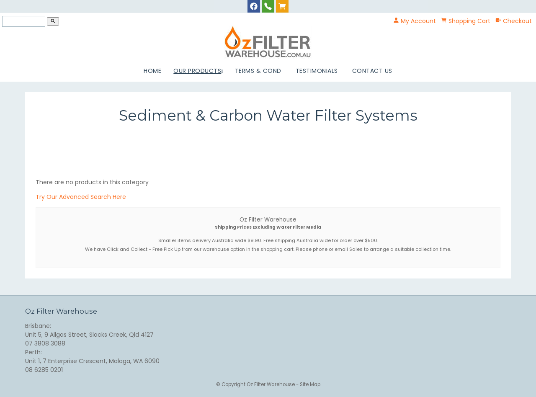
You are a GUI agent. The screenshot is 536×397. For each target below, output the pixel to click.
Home (152, 71)
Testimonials (317, 71)
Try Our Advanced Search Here (81, 197)
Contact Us (372, 71)
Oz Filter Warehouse (271, 384)
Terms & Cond (258, 71)
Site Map (310, 384)
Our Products (197, 71)
